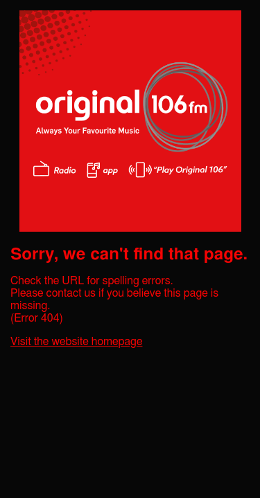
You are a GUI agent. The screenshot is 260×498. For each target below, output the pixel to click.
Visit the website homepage (76, 341)
